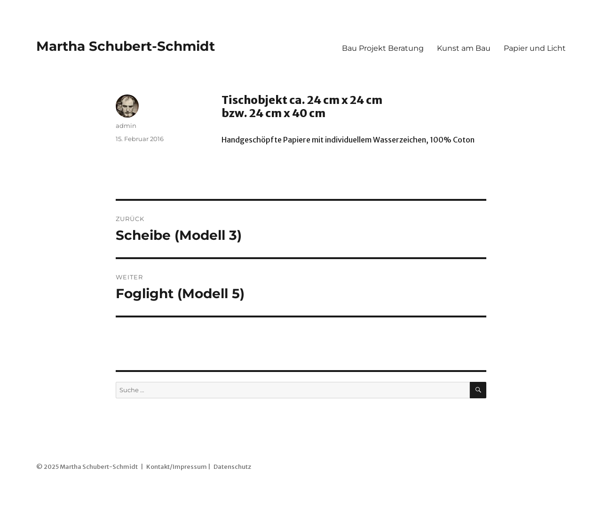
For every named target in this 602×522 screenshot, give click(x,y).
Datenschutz (232, 467)
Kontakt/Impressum (176, 467)
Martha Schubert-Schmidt (125, 46)
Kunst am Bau (464, 48)
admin (126, 125)
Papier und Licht (535, 48)
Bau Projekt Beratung (383, 48)
